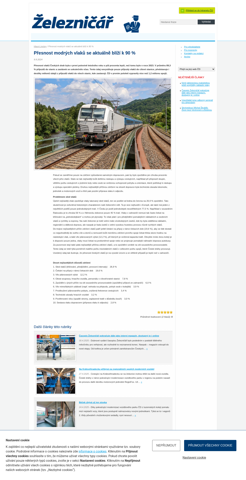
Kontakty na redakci (194, 53)
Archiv (187, 56)
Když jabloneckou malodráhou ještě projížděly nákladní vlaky (196, 84)
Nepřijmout (166, 445)
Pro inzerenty (190, 50)
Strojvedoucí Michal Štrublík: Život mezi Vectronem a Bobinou (197, 109)
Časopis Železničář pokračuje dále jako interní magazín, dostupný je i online (195, 92)
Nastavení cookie (194, 457)
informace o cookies (92, 451)
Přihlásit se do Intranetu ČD (199, 10)
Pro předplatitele (192, 47)
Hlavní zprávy (40, 46)
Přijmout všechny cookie (210, 445)
